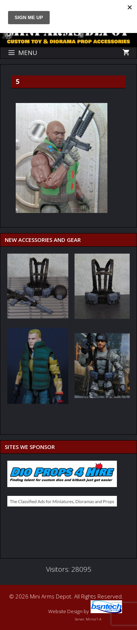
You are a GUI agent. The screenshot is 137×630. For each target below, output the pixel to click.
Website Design (65, 611)
